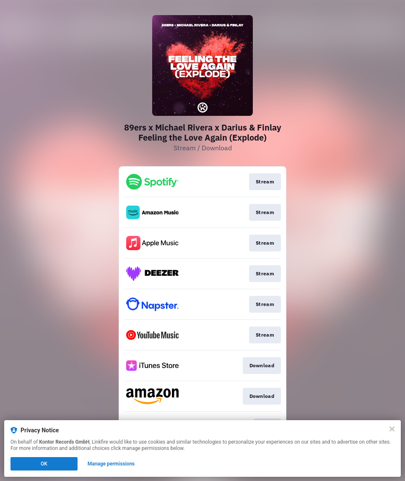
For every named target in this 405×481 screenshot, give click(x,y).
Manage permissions (111, 464)
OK (44, 464)
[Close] (392, 429)
